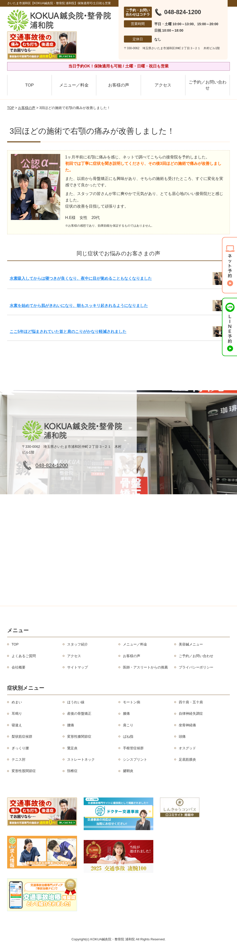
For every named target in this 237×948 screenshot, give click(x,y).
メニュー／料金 (74, 85)
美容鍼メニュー (191, 644)
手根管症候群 (133, 748)
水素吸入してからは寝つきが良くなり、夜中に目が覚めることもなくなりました (81, 278)
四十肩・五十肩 (191, 702)
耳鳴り (17, 713)
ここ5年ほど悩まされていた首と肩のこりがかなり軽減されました (68, 331)
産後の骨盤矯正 (79, 713)
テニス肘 (18, 759)
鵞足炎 (72, 748)
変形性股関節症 (24, 771)
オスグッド (187, 748)
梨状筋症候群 (22, 736)
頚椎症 (72, 771)
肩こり (128, 725)
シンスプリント (135, 759)
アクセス (163, 85)
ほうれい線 (75, 702)
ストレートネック (81, 759)
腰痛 (70, 725)
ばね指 (128, 736)
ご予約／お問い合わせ (207, 85)
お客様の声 (118, 85)
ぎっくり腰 (20, 748)
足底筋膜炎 (187, 759)
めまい (17, 702)
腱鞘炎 (128, 771)
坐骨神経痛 (187, 725)
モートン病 (131, 702)
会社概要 (18, 667)
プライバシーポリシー (196, 667)
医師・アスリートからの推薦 (145, 667)
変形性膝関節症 (79, 736)
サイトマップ (77, 667)
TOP (29, 85)
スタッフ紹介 (77, 644)
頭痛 (182, 736)
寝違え (17, 725)
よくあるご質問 (24, 656)
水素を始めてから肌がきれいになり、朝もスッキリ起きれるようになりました (79, 305)
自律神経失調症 (191, 713)
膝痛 (126, 713)
